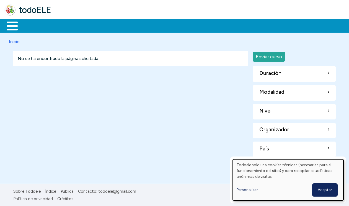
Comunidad (202, 25)
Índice (50, 190)
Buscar (227, 25)
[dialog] (288, 179)
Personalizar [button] (247, 189)
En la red (131, 25)
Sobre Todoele (27, 190)
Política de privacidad (33, 197)
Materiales (31, 25)
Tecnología (165, 25)
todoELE (35, 10)
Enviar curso (269, 55)
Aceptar (325, 189)
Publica (67, 190)
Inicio (9, 25)
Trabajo (99, 25)
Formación (67, 25)
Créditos (65, 197)
